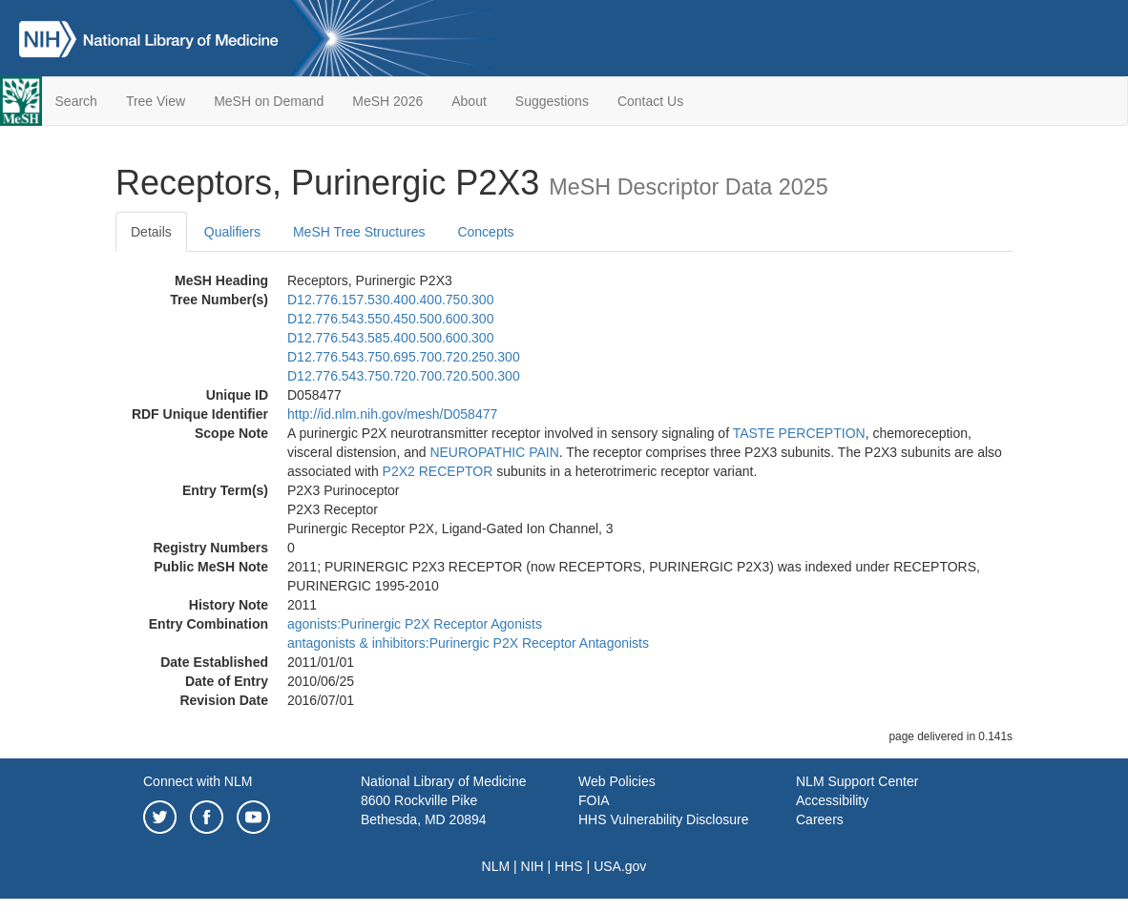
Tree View (155, 101)
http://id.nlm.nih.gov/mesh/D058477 (392, 414)
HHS (568, 866)
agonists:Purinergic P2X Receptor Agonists (414, 624)
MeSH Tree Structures (359, 231)
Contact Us (650, 101)
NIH (532, 866)
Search (76, 101)
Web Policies (617, 781)
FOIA (594, 800)
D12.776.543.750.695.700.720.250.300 (403, 356)
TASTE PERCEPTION (799, 433)
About (469, 101)
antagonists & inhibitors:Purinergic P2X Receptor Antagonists (468, 643)
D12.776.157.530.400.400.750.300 (390, 299)
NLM (496, 866)
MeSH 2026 (387, 101)
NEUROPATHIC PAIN (493, 452)
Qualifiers (232, 231)
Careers (820, 819)
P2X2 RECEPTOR (438, 471)
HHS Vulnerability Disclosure (663, 819)
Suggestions (552, 101)
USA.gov (620, 866)
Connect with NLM (197, 781)
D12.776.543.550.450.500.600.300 (390, 318)
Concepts (485, 231)
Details (151, 231)
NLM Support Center (857, 781)
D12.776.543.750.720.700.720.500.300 (403, 375)
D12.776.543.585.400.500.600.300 (390, 337)
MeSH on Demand (269, 101)
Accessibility (832, 800)
